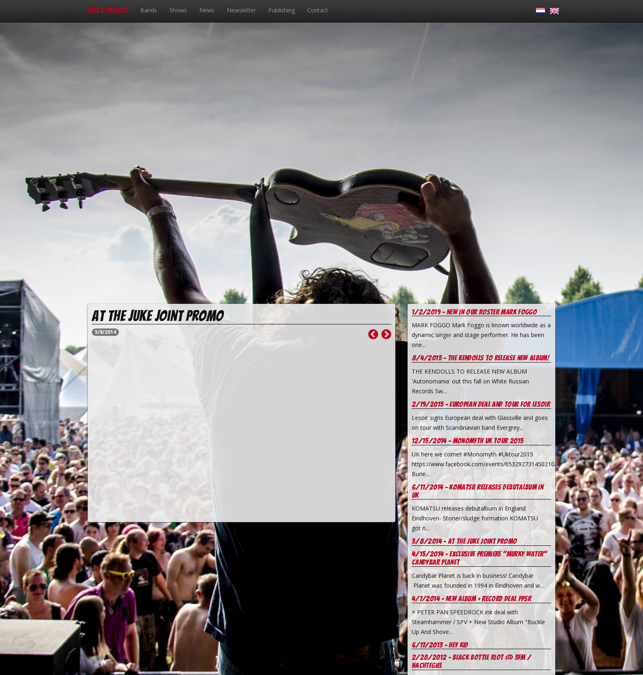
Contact (317, 10)
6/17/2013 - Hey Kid (440, 645)
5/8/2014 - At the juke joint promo (464, 541)
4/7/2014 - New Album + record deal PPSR (471, 598)
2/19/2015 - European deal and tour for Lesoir (481, 404)
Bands (148, 10)
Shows (178, 10)
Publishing (281, 10)
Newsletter (241, 10)
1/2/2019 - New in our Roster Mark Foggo (474, 312)
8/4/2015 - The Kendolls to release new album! (480, 358)
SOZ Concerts (108, 10)
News (206, 10)
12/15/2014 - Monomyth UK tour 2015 (467, 441)
